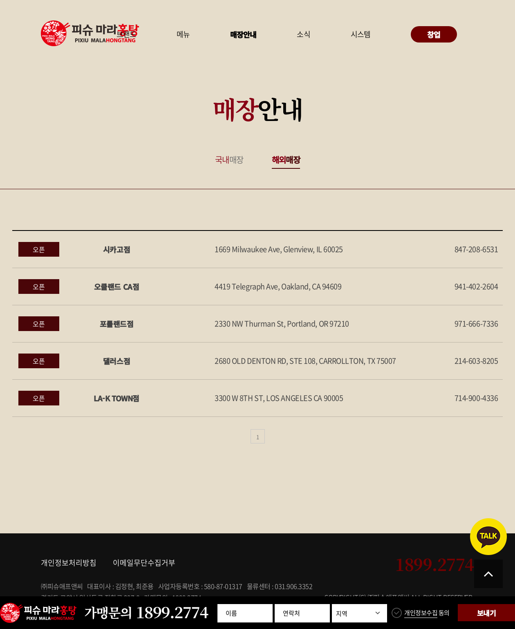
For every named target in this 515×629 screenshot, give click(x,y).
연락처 (291, 613)
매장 (229, 160)
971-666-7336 (476, 323)
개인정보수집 (420, 612)
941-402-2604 (476, 286)
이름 (231, 613)
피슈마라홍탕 (90, 33)
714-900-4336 (476, 397)
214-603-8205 (476, 360)
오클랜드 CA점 (116, 286)
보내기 (486, 613)
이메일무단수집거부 (144, 562)
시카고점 (116, 249)
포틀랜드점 (117, 323)
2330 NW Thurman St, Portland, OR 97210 (282, 323)
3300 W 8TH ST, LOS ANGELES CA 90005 (279, 397)
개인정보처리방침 (68, 562)
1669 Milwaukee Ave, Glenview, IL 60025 (279, 249)
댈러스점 (116, 361)
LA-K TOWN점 (116, 398)
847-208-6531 (476, 249)
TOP (488, 574)
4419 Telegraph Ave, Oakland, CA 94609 (278, 286)
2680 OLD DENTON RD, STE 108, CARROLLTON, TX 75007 (305, 360)
